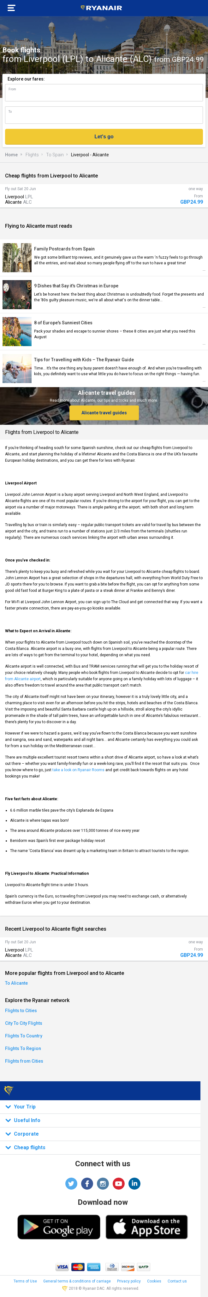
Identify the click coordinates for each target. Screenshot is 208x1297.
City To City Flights (23, 1023)
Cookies (154, 1281)
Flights (32, 154)
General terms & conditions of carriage (77, 1281)
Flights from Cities (24, 1061)
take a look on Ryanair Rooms (78, 770)
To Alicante (16, 983)
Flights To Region (23, 1048)
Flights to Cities (21, 1010)
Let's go (104, 136)
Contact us (177, 1281)
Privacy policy (129, 1281)
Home (11, 154)
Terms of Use (25, 1281)
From (12, 89)
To (10, 111)
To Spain (55, 154)
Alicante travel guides (104, 412)
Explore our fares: (26, 78)
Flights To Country (23, 1035)
